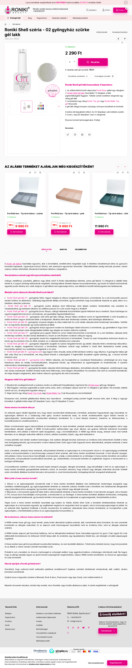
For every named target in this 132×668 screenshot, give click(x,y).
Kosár (7, 625)
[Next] (58, 106)
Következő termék (119, 32)
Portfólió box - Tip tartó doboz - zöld (111, 213)
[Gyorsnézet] (40, 172)
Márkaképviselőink (80, 18)
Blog (30, 18)
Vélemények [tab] (81, 249)
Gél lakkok (16, 24)
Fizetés (39, 621)
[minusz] (74, 63)
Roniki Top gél (93, 101)
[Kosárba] (93, 62)
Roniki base (94, 385)
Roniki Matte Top (53, 393)
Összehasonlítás (67, 134)
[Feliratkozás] (77, 76)
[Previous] (8, 106)
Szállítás (39, 625)
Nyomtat (82, 134)
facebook (68, 627)
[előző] (118, 166)
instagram (73, 627)
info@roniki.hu (76, 621)
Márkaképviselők (43, 641)
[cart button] (120, 10)
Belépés (8, 613)
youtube (83, 627)
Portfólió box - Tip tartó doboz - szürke (25, 213)
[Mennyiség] (70, 62)
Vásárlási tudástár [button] (59, 18)
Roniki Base (101, 90)
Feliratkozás (106, 631)
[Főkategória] (5, 24)
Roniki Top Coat (34, 393)
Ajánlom (89, 134)
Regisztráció (42, 18)
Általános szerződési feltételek (48, 613)
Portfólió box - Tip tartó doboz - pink (67, 213)
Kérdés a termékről (75, 134)
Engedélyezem (116, 663)
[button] (14, 18)
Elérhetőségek (42, 629)
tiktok (78, 627)
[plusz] (74, 61)
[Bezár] (125, 2)
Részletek (69, 128)
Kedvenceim (10, 629)
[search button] (92, 10)
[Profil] (106, 10)
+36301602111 (38, 11)
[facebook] (118, 38)
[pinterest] (124, 38)
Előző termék (102, 32)
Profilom (8, 621)
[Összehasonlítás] (30, 172)
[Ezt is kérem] (16, 231)
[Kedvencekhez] (122, 42)
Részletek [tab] (47, 249)
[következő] (124, 166)
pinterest (88, 627)
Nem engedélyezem (96, 663)
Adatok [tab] (63, 249)
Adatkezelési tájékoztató (46, 617)
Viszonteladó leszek (44, 637)
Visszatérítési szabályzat (46, 633)
